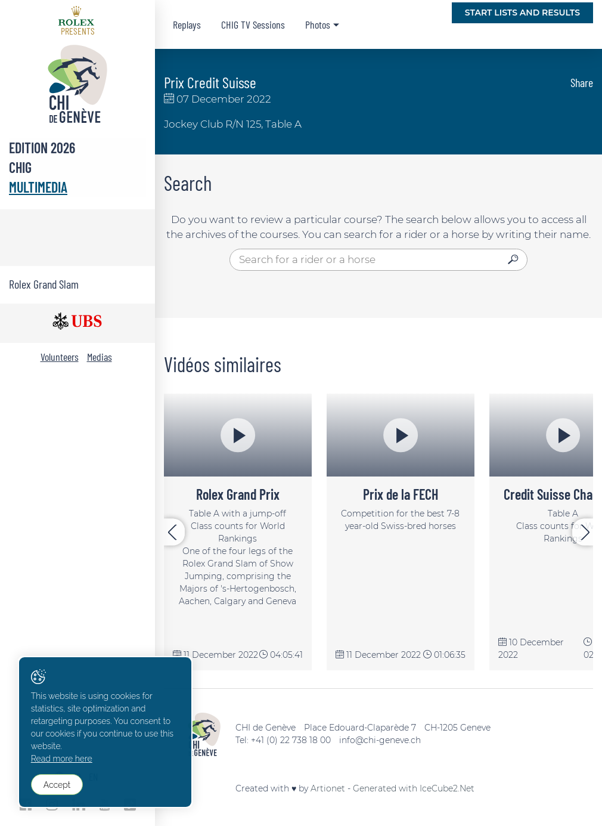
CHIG (20, 167)
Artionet (328, 788)
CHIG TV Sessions (253, 24)
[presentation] (174, 532)
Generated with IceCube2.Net (413, 788)
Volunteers (60, 356)
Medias (99, 356)
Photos (317, 24)
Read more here (61, 759)
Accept (57, 785)
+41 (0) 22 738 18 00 (291, 740)
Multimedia (38, 187)
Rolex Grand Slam (44, 284)
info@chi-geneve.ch (380, 740)
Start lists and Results (522, 12)
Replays (187, 24)
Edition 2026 (42, 147)
